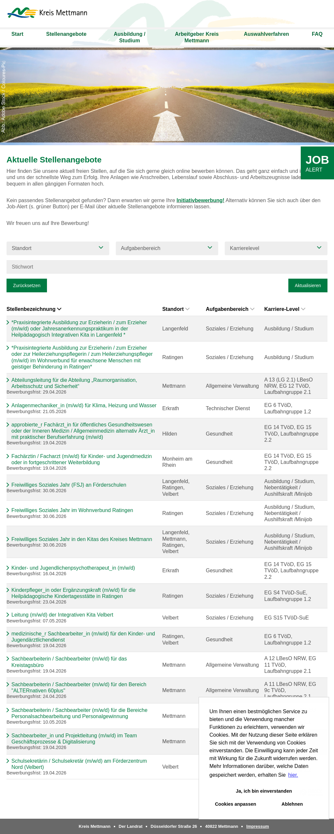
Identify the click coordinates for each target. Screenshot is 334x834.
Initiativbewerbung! (200, 200)
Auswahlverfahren (266, 34)
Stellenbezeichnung (34, 309)
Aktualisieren (308, 285)
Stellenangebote (66, 34)
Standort (176, 309)
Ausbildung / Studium (129, 37)
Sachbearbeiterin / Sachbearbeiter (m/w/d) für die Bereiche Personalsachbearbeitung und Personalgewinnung (79, 713)
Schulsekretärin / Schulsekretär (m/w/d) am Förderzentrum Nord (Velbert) (79, 764)
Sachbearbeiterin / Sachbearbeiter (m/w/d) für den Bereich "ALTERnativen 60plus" (78, 687)
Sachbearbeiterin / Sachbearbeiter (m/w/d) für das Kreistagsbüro (69, 662)
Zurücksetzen (26, 285)
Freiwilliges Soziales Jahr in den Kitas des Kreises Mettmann (81, 539)
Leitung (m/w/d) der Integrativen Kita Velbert (62, 615)
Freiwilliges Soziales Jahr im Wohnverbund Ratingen (72, 510)
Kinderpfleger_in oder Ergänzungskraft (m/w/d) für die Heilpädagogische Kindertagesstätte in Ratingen (73, 593)
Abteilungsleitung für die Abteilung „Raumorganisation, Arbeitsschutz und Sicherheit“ (74, 383)
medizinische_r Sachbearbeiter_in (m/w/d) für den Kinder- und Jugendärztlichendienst (83, 637)
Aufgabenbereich (230, 309)
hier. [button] (293, 775)
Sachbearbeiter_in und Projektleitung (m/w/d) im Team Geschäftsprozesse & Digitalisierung (74, 738)
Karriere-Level (284, 309)
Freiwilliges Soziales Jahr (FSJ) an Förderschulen (68, 485)
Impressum (257, 826)
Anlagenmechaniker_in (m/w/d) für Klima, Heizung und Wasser (84, 405)
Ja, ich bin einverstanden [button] (264, 791)
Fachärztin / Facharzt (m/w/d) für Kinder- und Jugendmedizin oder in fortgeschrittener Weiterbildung (81, 459)
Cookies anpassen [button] (235, 804)
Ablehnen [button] (292, 804)
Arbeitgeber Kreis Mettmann (197, 37)
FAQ (317, 34)
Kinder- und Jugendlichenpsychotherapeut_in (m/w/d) (73, 568)
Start (17, 34)
